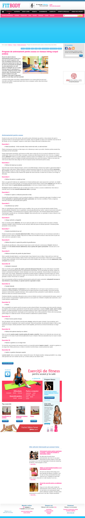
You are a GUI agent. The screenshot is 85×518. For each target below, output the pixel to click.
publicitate (48, 512)
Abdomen (28, 393)
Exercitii (52, 15)
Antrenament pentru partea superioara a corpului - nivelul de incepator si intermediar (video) (51, 452)
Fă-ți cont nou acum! (54, 6)
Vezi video (5, 420)
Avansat (20, 393)
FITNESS (9, 11)
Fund (34, 393)
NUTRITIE (17, 11)
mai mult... (33, 464)
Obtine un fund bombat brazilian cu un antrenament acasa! (51, 468)
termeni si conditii (49, 510)
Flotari (32, 416)
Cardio (46, 15)
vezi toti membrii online (26, 511)
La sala (20, 398)
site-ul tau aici (70, 512)
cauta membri (26, 512)
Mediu (14, 393)
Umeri (27, 398)
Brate (33, 395)
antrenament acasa (53, 48)
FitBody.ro (10, 44)
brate (40, 48)
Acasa (15, 398)
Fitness (14, 44)
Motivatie (40, 15)
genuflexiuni (28, 48)
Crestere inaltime (70, 510)
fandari (36, 48)
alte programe (47, 399)
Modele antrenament (7, 15)
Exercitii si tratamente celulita (70, 509)
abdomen (59, 48)
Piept (27, 396)
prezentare (48, 509)
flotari (32, 48)
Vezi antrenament (49, 397)
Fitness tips (24, 15)
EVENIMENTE (43, 11)
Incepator (8, 393)
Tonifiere (17, 15)
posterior (22, 48)
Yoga (29, 15)
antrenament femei (45, 48)
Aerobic (35, 15)
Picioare (28, 395)
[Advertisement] (42, 30)
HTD (55, 507)
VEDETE (34, 11)
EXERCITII (52, 11)
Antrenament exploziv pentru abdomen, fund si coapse (51, 393)
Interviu (47, 424)
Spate (31, 396)
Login (50, 4)
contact (49, 513)
